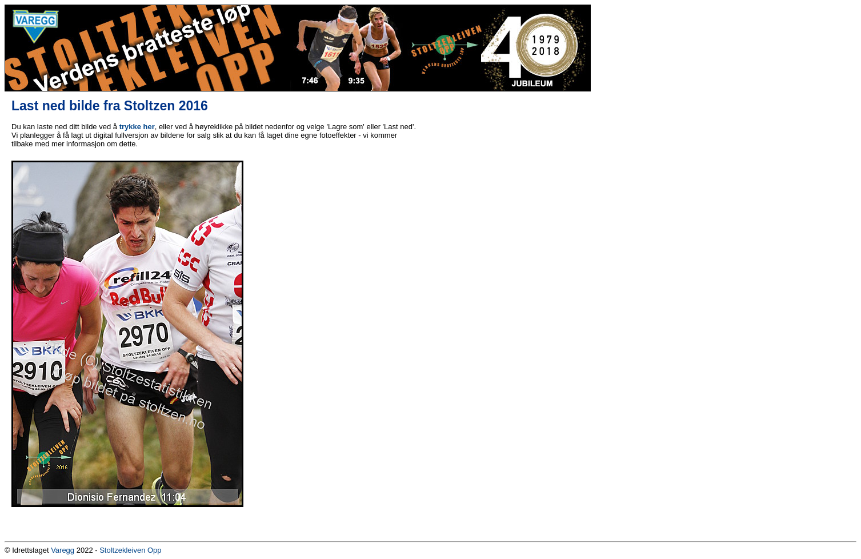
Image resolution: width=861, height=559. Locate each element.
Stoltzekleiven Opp (130, 550)
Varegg (62, 550)
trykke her (137, 126)
